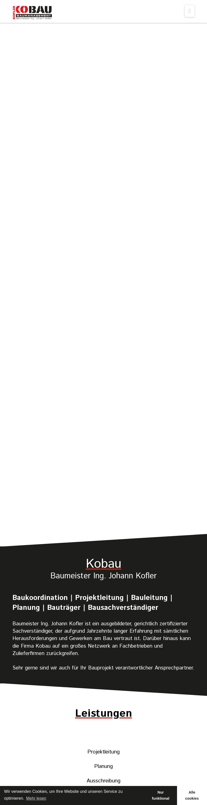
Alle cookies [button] (192, 795)
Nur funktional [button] (160, 795)
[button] (190, 11)
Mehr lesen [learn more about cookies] (36, 798)
